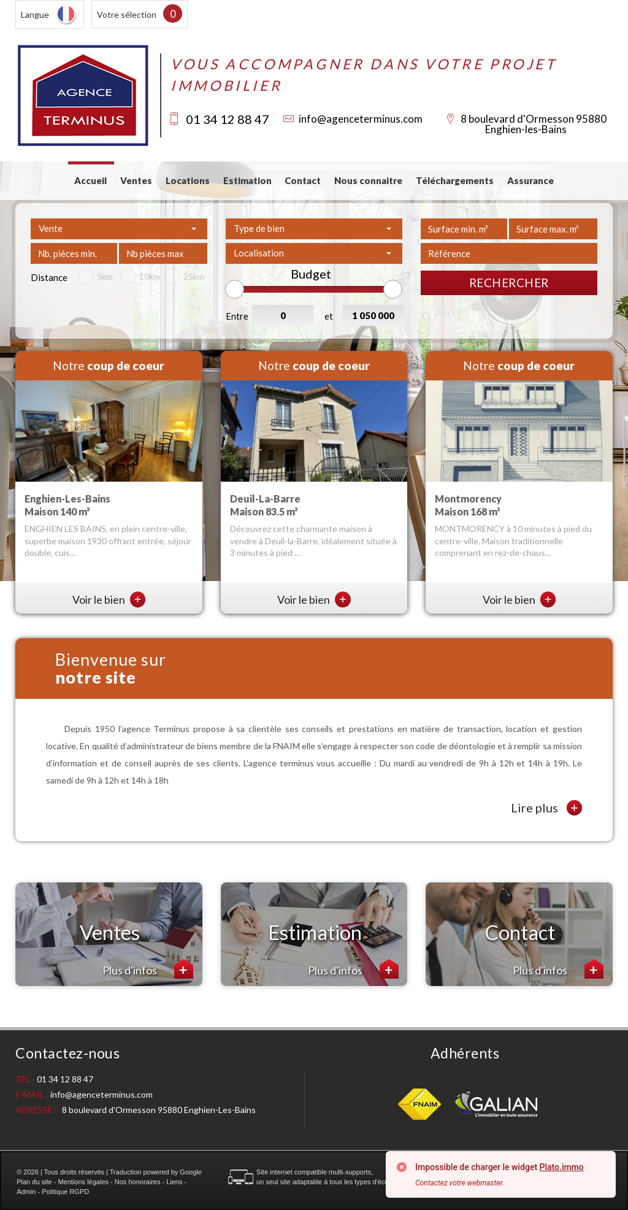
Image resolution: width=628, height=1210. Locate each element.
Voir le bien (109, 599)
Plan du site (34, 1181)
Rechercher (509, 283)
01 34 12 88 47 (227, 119)
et (328, 316)
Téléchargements (455, 180)
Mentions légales (83, 1181)
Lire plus (546, 807)
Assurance (530, 180)
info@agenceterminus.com (361, 118)
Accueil (90, 180)
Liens (174, 1181)
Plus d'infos (147, 969)
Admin (26, 1191)
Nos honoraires (138, 1181)
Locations (188, 180)
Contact (303, 180)
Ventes (136, 180)
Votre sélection (126, 14)
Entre (237, 316)
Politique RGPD (65, 1191)
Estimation (247, 180)
